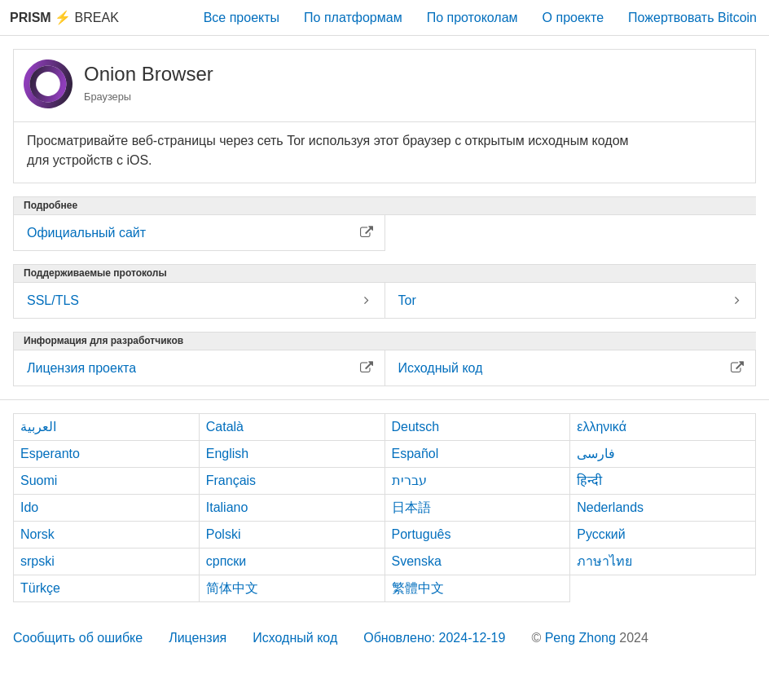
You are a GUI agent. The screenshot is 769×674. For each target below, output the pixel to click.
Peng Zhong (582, 638)
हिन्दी (589, 480)
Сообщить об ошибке (78, 638)
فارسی (596, 453)
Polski (223, 534)
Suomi (38, 480)
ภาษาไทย (604, 561)
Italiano (227, 507)
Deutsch (416, 427)
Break (64, 17)
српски (226, 561)
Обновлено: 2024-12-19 (434, 638)
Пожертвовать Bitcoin (692, 17)
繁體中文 (418, 588)
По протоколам (472, 17)
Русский (601, 534)
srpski (37, 561)
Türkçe (40, 588)
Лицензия (197, 638)
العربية (38, 427)
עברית (409, 480)
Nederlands (610, 507)
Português (421, 534)
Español (415, 453)
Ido (29, 507)
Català (225, 427)
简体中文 (232, 588)
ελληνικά (601, 427)
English (227, 453)
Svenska (417, 561)
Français (231, 480)
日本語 (411, 507)
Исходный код (295, 638)
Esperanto (50, 453)
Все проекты (241, 17)
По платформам (353, 17)
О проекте (573, 17)
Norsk (37, 534)
